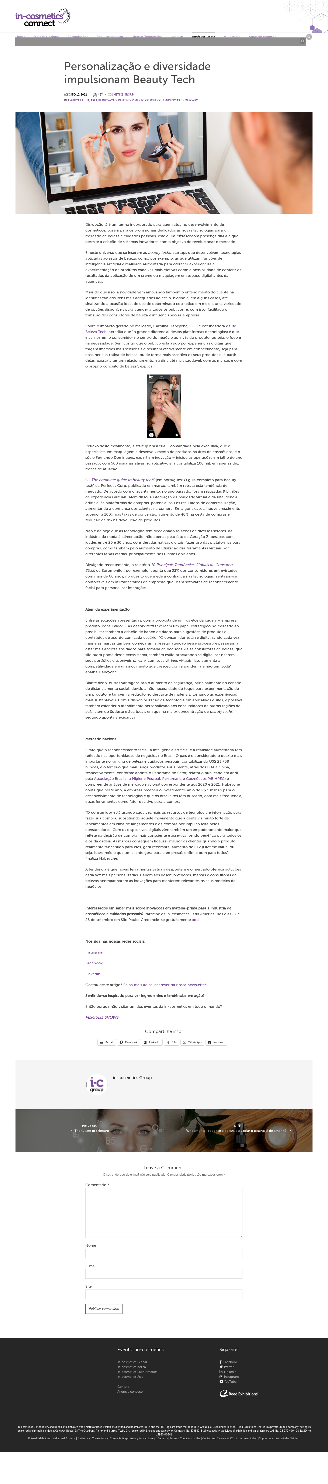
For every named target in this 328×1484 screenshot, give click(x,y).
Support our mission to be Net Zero (279, 1438)
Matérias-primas (46, 37)
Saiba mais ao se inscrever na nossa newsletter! (165, 985)
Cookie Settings (119, 1438)
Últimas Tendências (147, 37)
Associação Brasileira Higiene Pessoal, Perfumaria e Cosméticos (150, 779)
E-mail (91, 1266)
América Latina (203, 37)
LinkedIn (92, 974)
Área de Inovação (104, 100)
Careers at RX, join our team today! (237, 1438)
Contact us (208, 1438)
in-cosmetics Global (132, 1362)
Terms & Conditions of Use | (186, 1438)
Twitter (228, 1367)
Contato (123, 1386)
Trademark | (84, 1438)
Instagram (94, 952)
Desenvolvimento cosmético (140, 100)
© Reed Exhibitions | (40, 1438)
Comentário (97, 1185)
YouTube (229, 1381)
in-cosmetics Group (119, 94)
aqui (196, 920)
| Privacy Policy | (138, 1438)
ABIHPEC (217, 779)
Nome (90, 1246)
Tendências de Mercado (180, 100)
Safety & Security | (158, 1438)
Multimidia (232, 37)
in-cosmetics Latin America (137, 1372)
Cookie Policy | (101, 1438)
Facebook (94, 963)
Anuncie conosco (263, 37)
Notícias (177, 37)
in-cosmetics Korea (131, 1367)
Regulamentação (110, 37)
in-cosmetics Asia (130, 1376)
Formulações (78, 37)
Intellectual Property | (64, 1438)
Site (88, 1286)
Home (20, 37)
